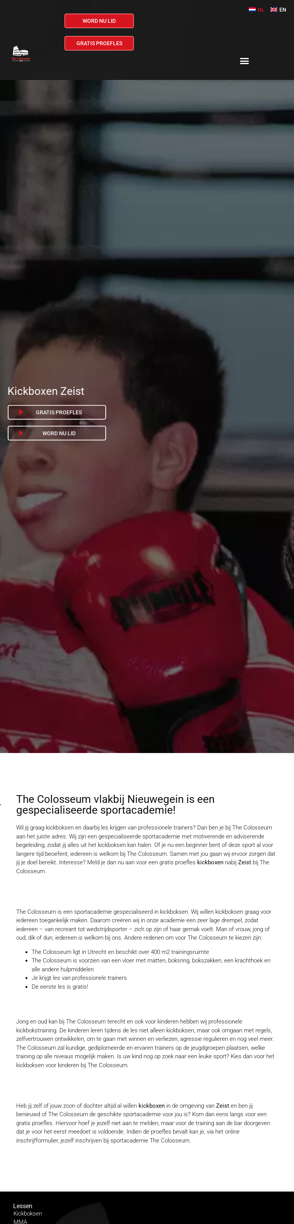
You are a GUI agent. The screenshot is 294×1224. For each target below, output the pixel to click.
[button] (244, 60)
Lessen (22, 1206)
